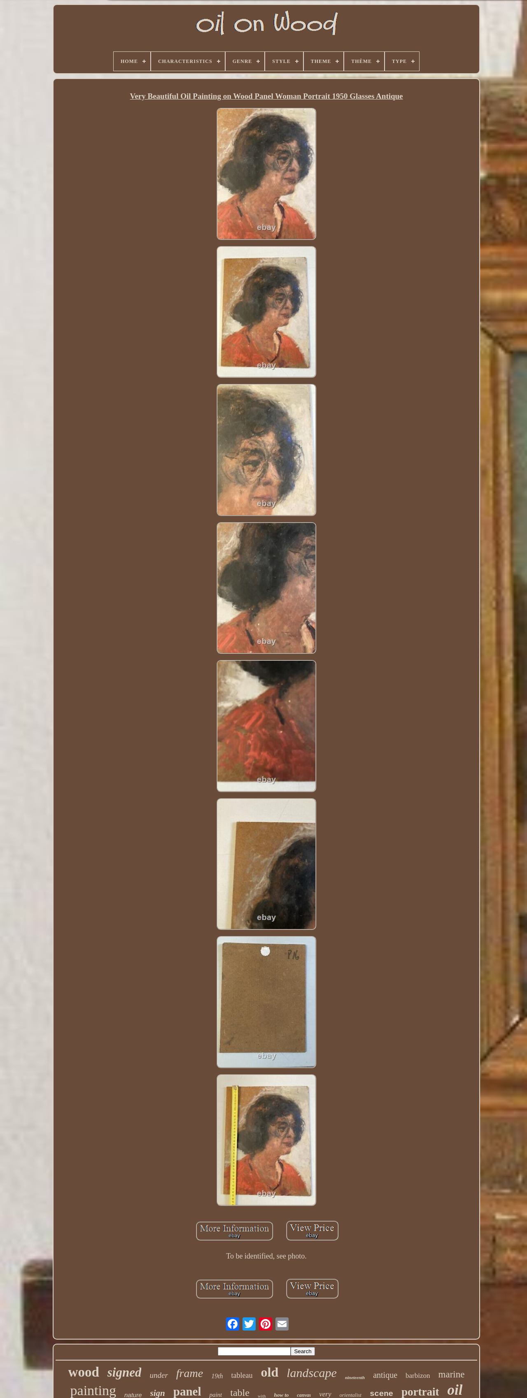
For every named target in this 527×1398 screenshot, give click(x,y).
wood (83, 1372)
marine (451, 1374)
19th (217, 1375)
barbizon (418, 1375)
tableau (242, 1375)
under (158, 1375)
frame (189, 1373)
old (270, 1372)
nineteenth (355, 1377)
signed (124, 1372)
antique (385, 1374)
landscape (312, 1372)
